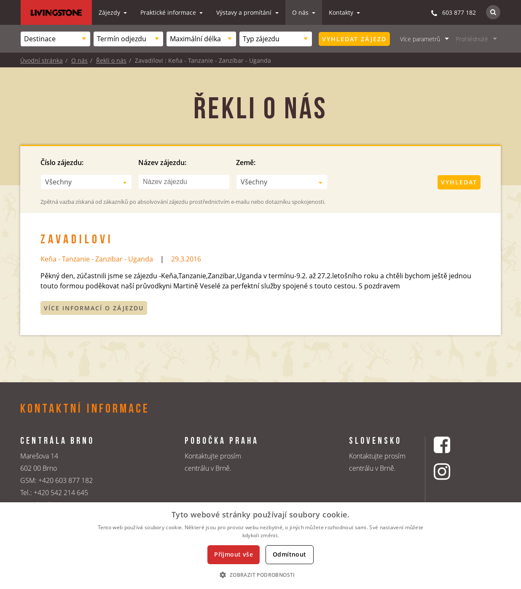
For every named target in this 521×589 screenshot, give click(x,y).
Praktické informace (169, 12)
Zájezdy (110, 12)
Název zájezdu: (162, 162)
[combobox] (55, 39)
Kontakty (342, 12)
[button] (260, 574)
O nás (301, 12)
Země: (245, 162)
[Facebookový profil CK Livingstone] (452, 445)
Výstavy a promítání (244, 12)
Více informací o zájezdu (94, 308)
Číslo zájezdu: (61, 162)
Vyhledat (459, 182)
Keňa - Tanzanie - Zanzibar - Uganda (96, 259)
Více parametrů (420, 39)
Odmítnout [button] (289, 554)
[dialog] (260, 545)
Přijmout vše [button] (233, 554)
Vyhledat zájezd (354, 39)
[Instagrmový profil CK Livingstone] (452, 471)
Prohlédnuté (472, 39)
